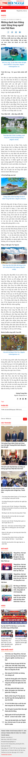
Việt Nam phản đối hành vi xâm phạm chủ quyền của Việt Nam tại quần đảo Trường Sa (15, 690)
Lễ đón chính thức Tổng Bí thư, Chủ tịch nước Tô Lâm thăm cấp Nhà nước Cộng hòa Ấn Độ (7, 642)
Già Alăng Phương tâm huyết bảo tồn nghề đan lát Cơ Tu (14, 502)
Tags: (2, 401)
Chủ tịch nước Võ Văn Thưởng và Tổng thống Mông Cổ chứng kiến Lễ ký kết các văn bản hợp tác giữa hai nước (14, 508)
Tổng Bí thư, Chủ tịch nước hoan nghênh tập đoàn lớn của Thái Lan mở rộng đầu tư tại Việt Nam (14, 578)
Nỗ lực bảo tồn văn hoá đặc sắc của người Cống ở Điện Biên (13, 517)
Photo (3, 15)
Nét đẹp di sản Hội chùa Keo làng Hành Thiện (14, 513)
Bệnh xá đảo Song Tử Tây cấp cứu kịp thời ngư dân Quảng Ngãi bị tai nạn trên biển (15, 698)
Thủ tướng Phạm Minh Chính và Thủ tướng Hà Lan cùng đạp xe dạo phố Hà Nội (14, 497)
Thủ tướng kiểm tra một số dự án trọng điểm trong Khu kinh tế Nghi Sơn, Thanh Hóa (13, 490)
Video (3, 606)
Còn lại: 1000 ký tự (6, 418)
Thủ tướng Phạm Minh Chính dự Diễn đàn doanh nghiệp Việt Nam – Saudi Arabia (13, 538)
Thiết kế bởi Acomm (6, 754)
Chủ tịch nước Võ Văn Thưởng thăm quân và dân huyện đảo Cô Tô (13, 521)
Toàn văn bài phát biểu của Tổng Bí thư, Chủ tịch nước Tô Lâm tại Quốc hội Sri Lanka (15, 722)
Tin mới (3, 10)
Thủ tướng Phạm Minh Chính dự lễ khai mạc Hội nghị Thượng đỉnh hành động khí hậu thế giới (13, 445)
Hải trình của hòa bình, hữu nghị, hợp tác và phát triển (13, 543)
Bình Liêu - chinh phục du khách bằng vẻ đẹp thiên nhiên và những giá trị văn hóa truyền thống (13, 527)
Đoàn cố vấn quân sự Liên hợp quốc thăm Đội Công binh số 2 (14, 533)
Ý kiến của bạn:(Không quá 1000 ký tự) (11, 409)
